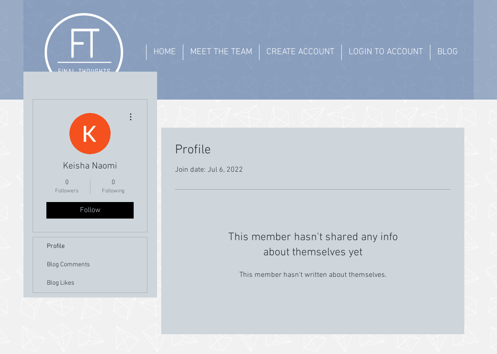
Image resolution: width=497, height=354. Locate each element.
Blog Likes (60, 283)
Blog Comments (68, 265)
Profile (56, 246)
